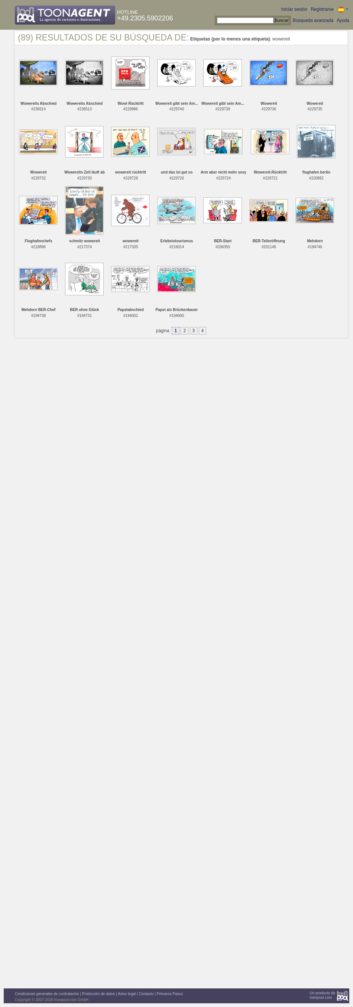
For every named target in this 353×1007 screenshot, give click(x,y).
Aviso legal (127, 994)
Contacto (146, 994)
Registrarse (322, 9)
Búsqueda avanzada (313, 20)
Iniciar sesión (294, 9)
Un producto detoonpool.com (322, 995)
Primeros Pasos (170, 994)
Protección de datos (98, 994)
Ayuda (343, 20)
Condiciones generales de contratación (47, 994)
